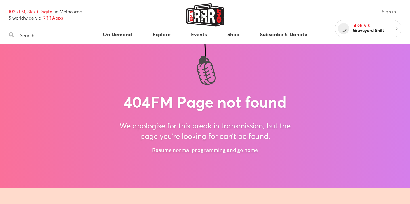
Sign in (389, 11)
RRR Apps (53, 18)
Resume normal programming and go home (205, 150)
